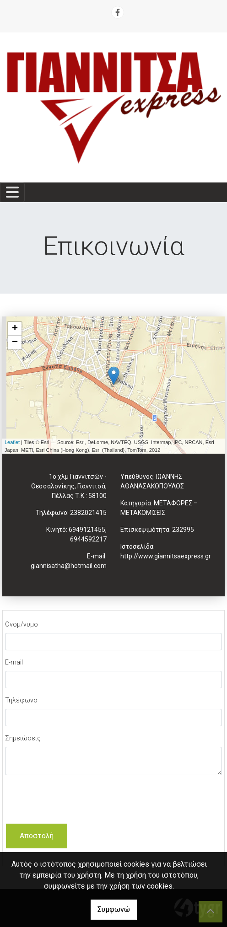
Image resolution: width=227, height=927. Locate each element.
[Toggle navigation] (12, 192)
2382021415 (88, 512)
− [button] (15, 342)
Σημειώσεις (23, 738)
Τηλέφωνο (21, 700)
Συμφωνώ (113, 909)
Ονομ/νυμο (21, 624)
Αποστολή (37, 835)
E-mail (14, 662)
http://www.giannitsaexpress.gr (165, 556)
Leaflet (12, 442)
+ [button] (15, 329)
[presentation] (74, 800)
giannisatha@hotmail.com (69, 565)
